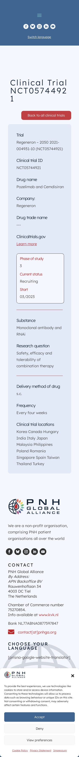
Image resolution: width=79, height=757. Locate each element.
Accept (39, 717)
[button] (73, 676)
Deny (39, 729)
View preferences (39, 740)
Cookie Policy (20, 750)
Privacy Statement (40, 750)
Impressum (60, 750)
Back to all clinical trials (46, 115)
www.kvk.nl (48, 614)
